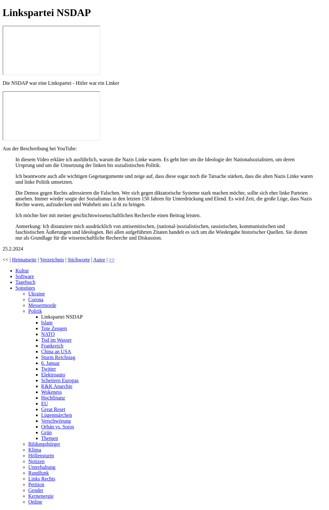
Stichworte (78, 259)
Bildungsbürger (44, 444)
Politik (35, 311)
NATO (48, 334)
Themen (49, 438)
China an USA (56, 351)
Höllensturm (41, 455)
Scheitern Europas (60, 380)
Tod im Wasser (56, 340)
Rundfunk (38, 473)
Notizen (36, 461)
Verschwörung (56, 421)
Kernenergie (41, 496)
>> (112, 259)
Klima (34, 450)
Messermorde (42, 305)
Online (35, 502)
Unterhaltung (41, 467)
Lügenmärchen (56, 415)
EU (44, 403)
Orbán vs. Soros (57, 426)
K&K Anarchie (56, 386)
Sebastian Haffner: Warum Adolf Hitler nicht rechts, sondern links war (51, 50)
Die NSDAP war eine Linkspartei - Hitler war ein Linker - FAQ (51, 116)
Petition (36, 484)
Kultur (22, 270)
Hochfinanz (53, 397)
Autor (99, 259)
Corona (35, 299)
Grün (46, 432)
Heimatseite (24, 259)
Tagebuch (25, 282)
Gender (35, 490)
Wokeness (51, 392)
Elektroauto (53, 374)
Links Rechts (41, 478)
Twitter (48, 369)
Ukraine (36, 293)
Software (24, 276)
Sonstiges (25, 288)
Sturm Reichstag (58, 357)
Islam (47, 322)
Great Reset (53, 409)
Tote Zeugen (54, 328)
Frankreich (52, 345)
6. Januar (50, 363)
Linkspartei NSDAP (62, 317)
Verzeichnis (52, 259)
